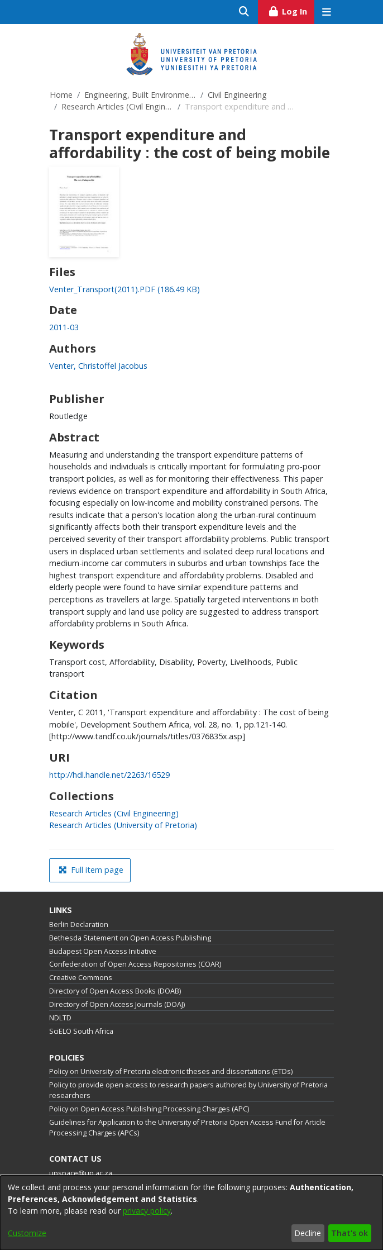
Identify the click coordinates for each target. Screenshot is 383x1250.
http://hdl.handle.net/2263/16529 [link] (109, 774)
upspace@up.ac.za (80, 1173)
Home (61, 94)
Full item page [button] (91, 869)
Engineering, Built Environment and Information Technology (140, 94)
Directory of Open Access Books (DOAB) (115, 991)
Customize (27, 1233)
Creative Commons (80, 977)
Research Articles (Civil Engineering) (117, 106)
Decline (307, 1233)
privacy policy (147, 1210)
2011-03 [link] (64, 327)
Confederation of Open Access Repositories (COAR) (135, 964)
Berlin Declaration (78, 924)
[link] (124, 289)
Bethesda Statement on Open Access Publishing (130, 938)
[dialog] (191, 1213)
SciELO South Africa (81, 1031)
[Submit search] (244, 12)
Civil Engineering (237, 94)
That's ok (349, 1233)
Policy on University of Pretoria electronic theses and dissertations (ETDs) (171, 1071)
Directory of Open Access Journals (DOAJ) (117, 1004)
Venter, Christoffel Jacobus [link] (98, 365)
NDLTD (60, 1018)
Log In (291, 10)
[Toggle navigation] (326, 12)
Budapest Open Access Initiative (102, 951)
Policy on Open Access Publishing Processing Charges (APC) (149, 1109)
